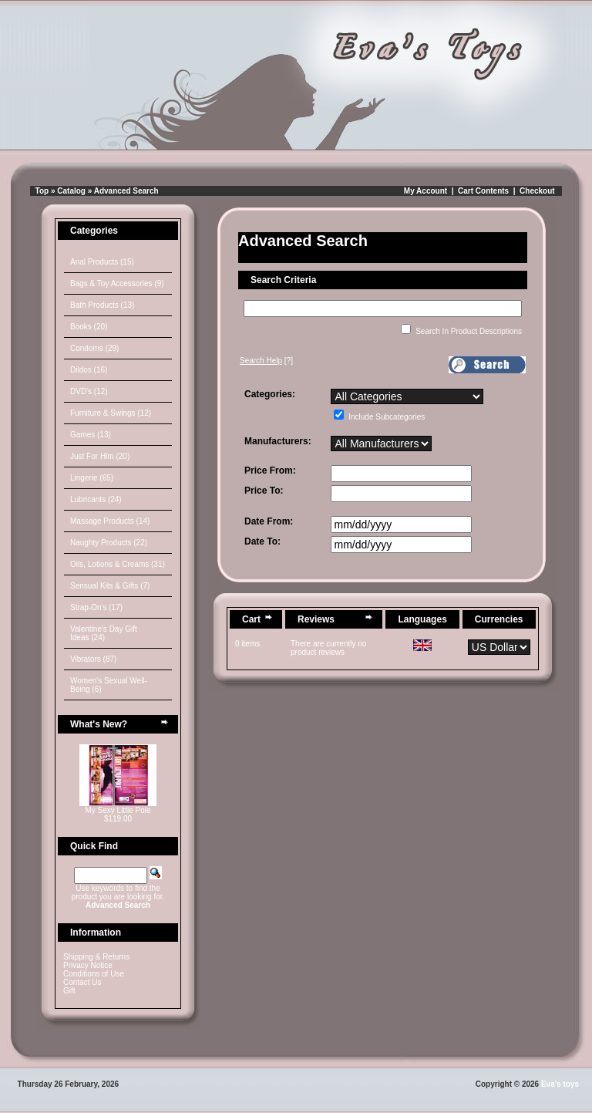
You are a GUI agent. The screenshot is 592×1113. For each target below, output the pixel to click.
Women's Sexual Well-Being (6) (108, 684)
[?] (266, 360)
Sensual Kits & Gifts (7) (110, 586)
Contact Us (82, 982)
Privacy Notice (88, 965)
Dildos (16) (88, 370)
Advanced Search (126, 191)
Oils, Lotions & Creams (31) (117, 564)
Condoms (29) (94, 348)
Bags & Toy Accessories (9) (117, 283)
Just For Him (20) (100, 456)
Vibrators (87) (93, 659)
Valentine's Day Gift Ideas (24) (103, 633)
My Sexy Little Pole (117, 810)
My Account (425, 191)
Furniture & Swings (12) (110, 413)
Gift (69, 991)
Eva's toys (560, 1084)
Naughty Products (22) (108, 542)
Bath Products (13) (102, 305)
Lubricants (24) (96, 499)
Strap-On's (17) (96, 607)
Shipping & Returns (96, 957)
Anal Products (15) (102, 262)
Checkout (537, 191)
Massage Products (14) (110, 521)
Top (42, 191)
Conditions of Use (93, 974)
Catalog (71, 191)
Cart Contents (483, 191)
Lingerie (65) (91, 478)
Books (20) (88, 326)
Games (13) (90, 434)
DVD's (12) (89, 391)
